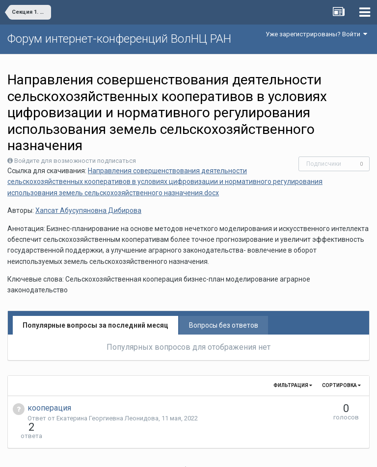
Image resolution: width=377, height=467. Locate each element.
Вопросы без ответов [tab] (223, 325)
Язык (158, 452)
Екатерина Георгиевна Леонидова (107, 418)
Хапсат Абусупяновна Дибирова (88, 210)
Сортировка (341, 385)
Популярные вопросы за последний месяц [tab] (95, 325)
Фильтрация (292, 385)
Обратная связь (204, 452)
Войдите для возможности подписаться (75, 160)
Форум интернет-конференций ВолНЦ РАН (119, 39)
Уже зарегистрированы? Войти (316, 34)
